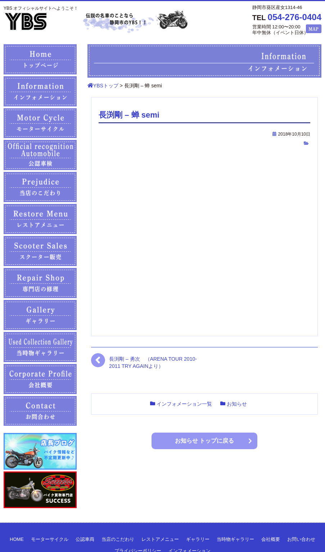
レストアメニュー (160, 539)
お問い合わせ (301, 539)
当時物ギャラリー (235, 539)
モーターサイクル (49, 539)
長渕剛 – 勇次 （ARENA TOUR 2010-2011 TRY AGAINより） (153, 362)
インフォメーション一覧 (184, 404)
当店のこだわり (117, 539)
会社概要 (270, 539)
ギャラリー (197, 539)
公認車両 (85, 539)
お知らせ (237, 404)
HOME (17, 539)
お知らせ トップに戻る (204, 441)
